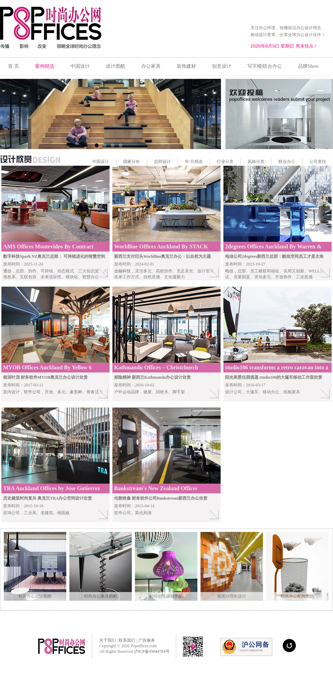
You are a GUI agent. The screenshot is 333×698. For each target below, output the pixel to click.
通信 (7, 271)
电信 (229, 271)
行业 (221, 161)
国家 (127, 161)
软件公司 (32, 391)
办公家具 (151, 66)
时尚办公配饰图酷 (297, 596)
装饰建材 (186, 66)
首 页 (13, 66)
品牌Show (308, 66)
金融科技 (122, 271)
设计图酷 (115, 66)
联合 (283, 161)
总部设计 (162, 161)
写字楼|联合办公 (264, 66)
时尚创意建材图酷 (166, 596)
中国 (96, 161)
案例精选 (44, 66)
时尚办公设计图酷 (35, 596)
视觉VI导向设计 (232, 596)
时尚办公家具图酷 (100, 596)
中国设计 (80, 66)
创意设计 (221, 66)
